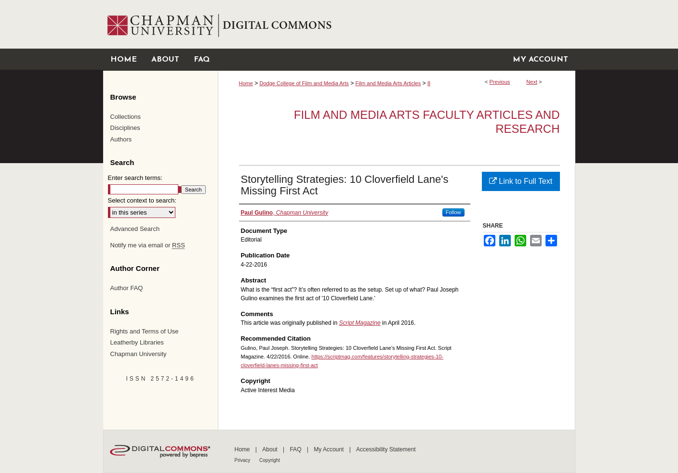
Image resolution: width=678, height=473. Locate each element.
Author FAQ (126, 288)
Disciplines (125, 127)
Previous (500, 82)
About (270, 449)
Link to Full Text (520, 181)
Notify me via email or (147, 245)
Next (531, 82)
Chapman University (138, 354)
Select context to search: (142, 200)
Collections (125, 116)
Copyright (269, 460)
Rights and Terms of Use (144, 331)
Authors (121, 139)
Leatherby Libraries (137, 342)
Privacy (243, 460)
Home (246, 83)
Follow (453, 212)
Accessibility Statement (385, 449)
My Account (329, 449)
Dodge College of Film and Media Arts (304, 83)
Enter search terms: (135, 177)
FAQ (296, 449)
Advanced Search (135, 228)
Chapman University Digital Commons (396, 24)
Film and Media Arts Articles (388, 83)
